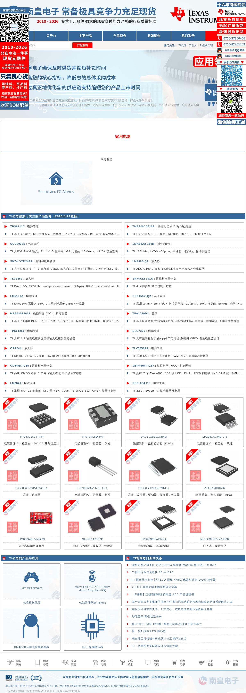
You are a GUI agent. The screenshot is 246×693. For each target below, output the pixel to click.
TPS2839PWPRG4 (153, 539)
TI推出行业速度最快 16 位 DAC (153, 572)
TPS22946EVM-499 (31, 539)
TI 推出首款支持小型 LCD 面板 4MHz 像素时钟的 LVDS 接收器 (174, 579)
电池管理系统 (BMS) (92, 602)
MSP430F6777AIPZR (214, 539)
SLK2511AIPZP (92, 539)
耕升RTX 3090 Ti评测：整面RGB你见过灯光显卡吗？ (167, 623)
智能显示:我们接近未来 (147, 616)
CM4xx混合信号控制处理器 (31, 647)
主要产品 (85, 35)
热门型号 (188, 35)
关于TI (51, 35)
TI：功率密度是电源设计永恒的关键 (155, 646)
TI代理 (183, 45)
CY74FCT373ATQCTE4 (31, 487)
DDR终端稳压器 (92, 647)
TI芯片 (193, 45)
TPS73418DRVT (93, 436)
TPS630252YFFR (31, 436)
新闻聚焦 (154, 35)
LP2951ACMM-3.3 (215, 436)
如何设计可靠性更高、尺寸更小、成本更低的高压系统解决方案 (172, 609)
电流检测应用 (31, 602)
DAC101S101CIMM (154, 436)
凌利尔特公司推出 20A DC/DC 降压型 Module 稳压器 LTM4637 (174, 564)
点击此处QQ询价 (234, 50)
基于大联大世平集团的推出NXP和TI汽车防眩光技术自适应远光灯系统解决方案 (182, 601)
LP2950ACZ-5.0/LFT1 (92, 487)
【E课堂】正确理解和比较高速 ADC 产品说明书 (163, 594)
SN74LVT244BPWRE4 (154, 487)
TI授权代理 (206, 45)
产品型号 (119, 35)
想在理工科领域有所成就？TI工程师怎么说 (159, 638)
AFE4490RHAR (214, 487)
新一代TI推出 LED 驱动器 (149, 631)
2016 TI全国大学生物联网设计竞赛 (154, 587)
